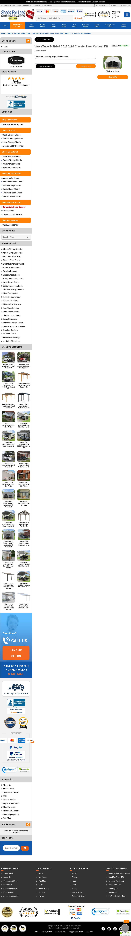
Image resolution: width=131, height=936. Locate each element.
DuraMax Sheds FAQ (116, 877)
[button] (125, 933)
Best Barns (74, 26)
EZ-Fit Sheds (97, 26)
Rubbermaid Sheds (10, 312)
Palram (41, 896)
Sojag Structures (9, 319)
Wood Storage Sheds (11, 167)
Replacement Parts (10, 803)
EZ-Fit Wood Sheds (10, 267)
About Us (125, 5)
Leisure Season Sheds (12, 286)
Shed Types (113, 889)
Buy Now (113, 77)
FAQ (4, 796)
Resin (74, 881)
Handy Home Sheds (110, 26)
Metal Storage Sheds (11, 156)
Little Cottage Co (9, 293)
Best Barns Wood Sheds (12, 182)
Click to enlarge (112, 70)
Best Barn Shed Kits (10, 256)
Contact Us (7, 885)
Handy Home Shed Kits (12, 278)
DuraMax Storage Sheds (12, 264)
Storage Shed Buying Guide (119, 873)
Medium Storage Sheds (12, 138)
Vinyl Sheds (53, 26)
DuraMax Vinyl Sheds (11, 185)
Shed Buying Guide (10, 814)
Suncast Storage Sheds (12, 323)
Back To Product (44, 39)
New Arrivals (77, 892)
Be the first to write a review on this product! (16, 831)
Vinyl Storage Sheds (10, 164)
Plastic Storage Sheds (11, 160)
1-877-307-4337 (8, 5)
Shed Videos (113, 892)
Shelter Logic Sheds (11, 315)
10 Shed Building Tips (117, 896)
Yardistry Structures (10, 341)
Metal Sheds (31, 26)
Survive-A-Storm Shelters (13, 326)
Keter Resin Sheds (10, 282)
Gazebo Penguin (9, 271)
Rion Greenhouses (10, 308)
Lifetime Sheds (124, 26)
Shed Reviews (8, 807)
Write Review (86, 66)
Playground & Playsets (11, 214)
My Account (99, 5)
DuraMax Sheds (85, 26)
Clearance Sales (17, 26)
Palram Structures (9, 300)
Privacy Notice (8, 800)
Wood (74, 889)
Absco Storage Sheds (11, 249)
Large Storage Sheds (11, 142)
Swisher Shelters (9, 330)
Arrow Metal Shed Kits (11, 253)
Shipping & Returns (10, 811)
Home (5, 26)
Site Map (6, 818)
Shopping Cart (117, 15)
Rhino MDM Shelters (11, 304)
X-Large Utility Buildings (12, 146)
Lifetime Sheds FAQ (116, 881)
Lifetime (42, 892)
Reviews (88, 33)
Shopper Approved (10, 896)
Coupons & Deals (9, 792)
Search (78, 18)
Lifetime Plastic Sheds (11, 193)
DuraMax (42, 881)
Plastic (74, 877)
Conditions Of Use (10, 881)
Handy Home (44, 889)
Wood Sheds (64, 26)
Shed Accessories (9, 225)
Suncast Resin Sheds (11, 196)
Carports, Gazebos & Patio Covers (19, 33)
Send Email (16, 674)
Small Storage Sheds (11, 135)
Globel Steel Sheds (10, 275)
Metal (74, 873)
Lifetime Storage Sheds (12, 289)
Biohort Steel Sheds (10, 260)
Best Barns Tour (115, 885)
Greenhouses (7, 211)
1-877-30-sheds (16, 653)
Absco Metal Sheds (10, 178)
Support (113, 5)
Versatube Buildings (10, 337)
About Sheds (7, 789)
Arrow (41, 873)
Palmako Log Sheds (10, 297)
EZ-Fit (41, 885)
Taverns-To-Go (8, 334)
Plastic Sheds (42, 26)
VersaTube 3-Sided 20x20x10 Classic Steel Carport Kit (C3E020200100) (58, 33)
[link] (10, 770)
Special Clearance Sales (12, 124)
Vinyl (74, 885)
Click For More (16, 66)
